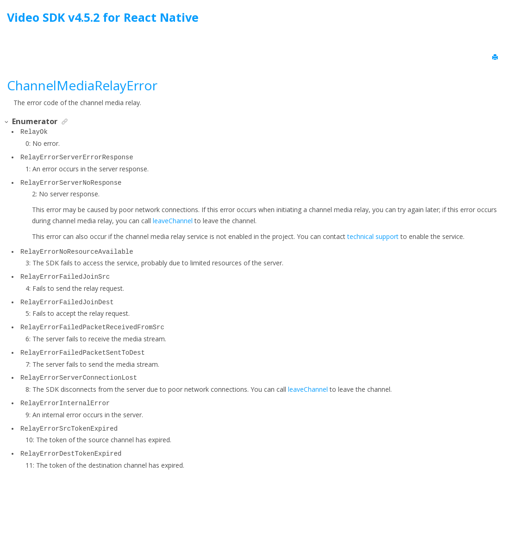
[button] (7, 122)
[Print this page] (496, 57)
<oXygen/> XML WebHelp (281, 521)
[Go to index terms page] (504, 19)
